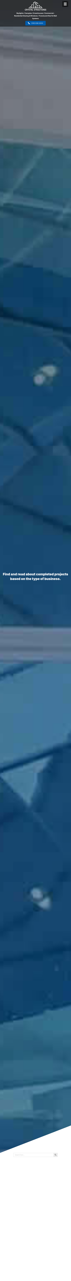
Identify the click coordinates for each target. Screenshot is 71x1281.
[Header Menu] (65, 4)
